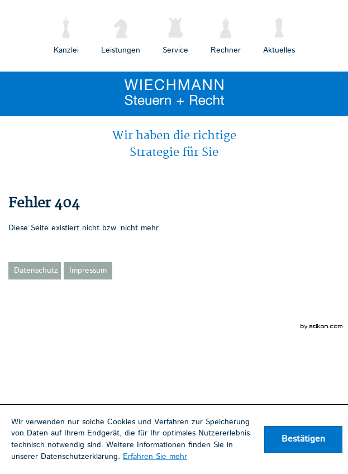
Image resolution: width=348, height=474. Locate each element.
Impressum (88, 270)
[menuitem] (66, 34)
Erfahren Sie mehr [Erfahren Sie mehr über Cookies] (155, 456)
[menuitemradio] (225, 34)
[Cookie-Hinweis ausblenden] (303, 439)
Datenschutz (36, 270)
